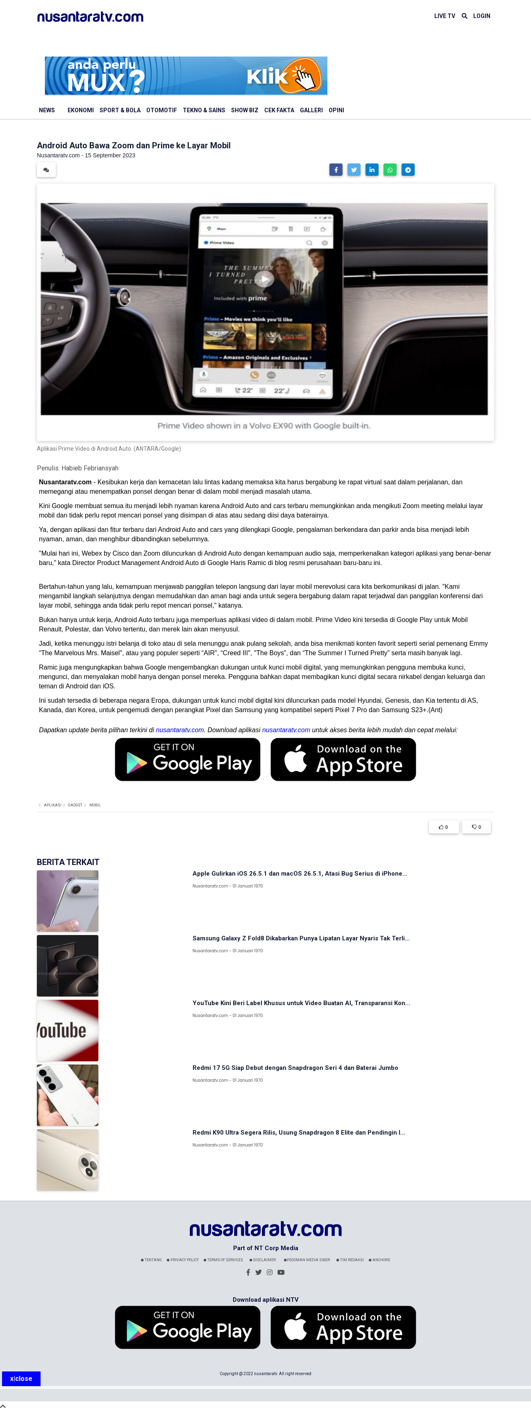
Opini (336, 110)
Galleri (311, 110)
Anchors (379, 1260)
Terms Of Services (223, 1260)
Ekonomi (81, 110)
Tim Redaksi (350, 1260)
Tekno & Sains (204, 110)
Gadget (75, 805)
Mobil (95, 805)
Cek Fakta (279, 110)
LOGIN (481, 16)
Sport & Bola (120, 110)
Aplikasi (52, 805)
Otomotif (161, 110)
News (47, 110)
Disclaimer (263, 1260)
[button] (336, 169)
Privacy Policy (183, 1260)
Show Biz (245, 110)
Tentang (151, 1260)
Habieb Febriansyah (89, 468)
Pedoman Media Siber (307, 1260)
